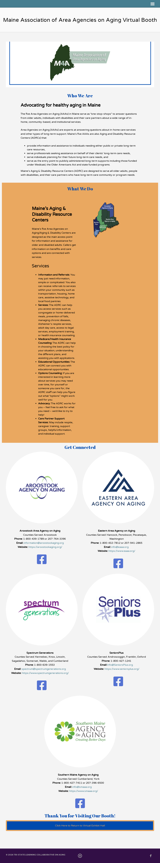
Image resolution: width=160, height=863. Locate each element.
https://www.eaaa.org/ (121, 551)
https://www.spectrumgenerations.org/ (45, 673)
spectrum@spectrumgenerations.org (44, 669)
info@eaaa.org (120, 547)
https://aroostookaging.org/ (45, 547)
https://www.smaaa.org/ (83, 791)
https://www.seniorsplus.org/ (121, 669)
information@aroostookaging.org (44, 543)
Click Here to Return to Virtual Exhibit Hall (80, 825)
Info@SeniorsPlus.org (120, 664)
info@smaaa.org (82, 787)
